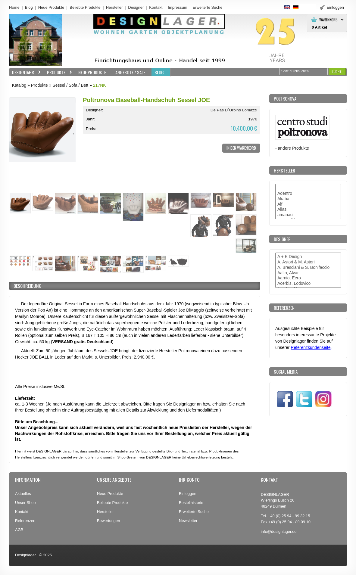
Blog (29, 7)
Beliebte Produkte (85, 7)
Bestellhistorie (191, 502)
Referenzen (25, 520)
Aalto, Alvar (308, 273)
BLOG (159, 72)
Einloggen (187, 493)
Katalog (19, 85)
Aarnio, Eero (308, 278)
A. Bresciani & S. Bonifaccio (308, 267)
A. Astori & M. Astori (308, 262)
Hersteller (114, 7)
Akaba (308, 199)
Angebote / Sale (130, 72)
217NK (99, 85)
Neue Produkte (51, 7)
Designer (136, 7)
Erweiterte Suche (194, 511)
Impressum (177, 7)
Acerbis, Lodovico (308, 283)
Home (14, 7)
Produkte (58, 72)
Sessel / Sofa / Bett (70, 85)
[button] (337, 71)
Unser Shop (25, 502)
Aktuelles (23, 493)
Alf (308, 204)
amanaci (308, 215)
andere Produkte (293, 148)
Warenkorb (328, 20)
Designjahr (25, 72)
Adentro (308, 193)
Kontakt (155, 7)
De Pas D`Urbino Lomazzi (234, 110)
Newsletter (188, 520)
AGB (19, 529)
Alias (308, 209)
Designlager (25, 555)
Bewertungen (108, 520)
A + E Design (308, 257)
